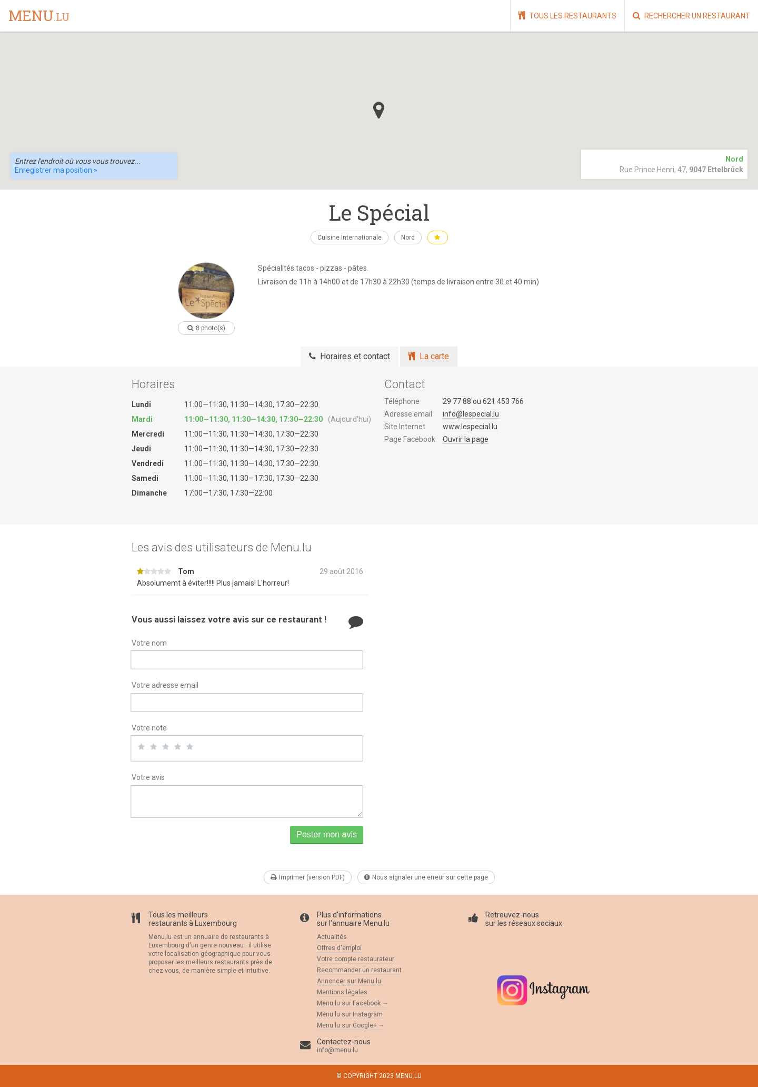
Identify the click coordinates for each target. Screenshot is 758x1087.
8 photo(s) (206, 328)
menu (38, 16)
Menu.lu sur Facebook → (352, 1003)
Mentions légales (342, 992)
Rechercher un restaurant (691, 15)
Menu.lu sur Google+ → (351, 1025)
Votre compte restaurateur (355, 959)
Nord (408, 237)
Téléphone (402, 401)
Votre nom (149, 643)
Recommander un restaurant (359, 970)
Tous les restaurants (567, 15)
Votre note (149, 728)
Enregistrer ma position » (56, 170)
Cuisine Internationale (349, 237)
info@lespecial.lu (471, 414)
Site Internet (404, 426)
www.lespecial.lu (470, 426)
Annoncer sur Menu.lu (349, 981)
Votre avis (148, 777)
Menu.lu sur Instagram (350, 1014)
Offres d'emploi (339, 948)
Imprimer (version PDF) (308, 877)
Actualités (332, 937)
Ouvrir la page (465, 439)
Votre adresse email (165, 685)
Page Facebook (409, 439)
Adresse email (408, 414)
